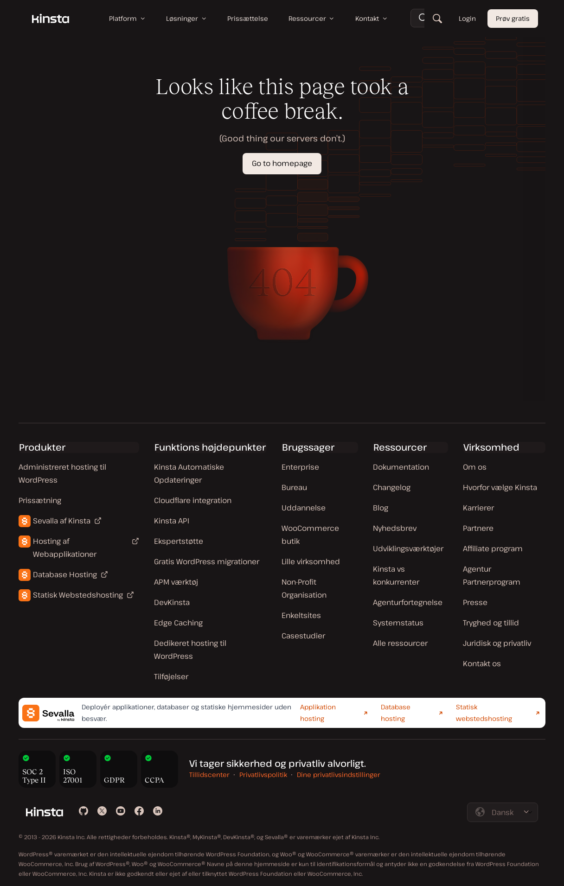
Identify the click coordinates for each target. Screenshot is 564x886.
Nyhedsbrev (395, 528)
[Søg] (437, 18)
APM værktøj (176, 582)
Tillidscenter (209, 774)
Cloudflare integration (192, 500)
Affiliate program (493, 548)
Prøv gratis (513, 18)
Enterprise (300, 467)
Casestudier (303, 636)
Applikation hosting (318, 712)
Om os (475, 467)
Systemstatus (398, 623)
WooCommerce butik (310, 534)
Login (467, 18)
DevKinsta (172, 602)
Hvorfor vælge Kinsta (500, 487)
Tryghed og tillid (491, 623)
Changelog (391, 487)
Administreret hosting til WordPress (62, 473)
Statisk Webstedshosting (78, 595)
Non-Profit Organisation (304, 588)
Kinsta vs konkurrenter (396, 575)
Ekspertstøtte (178, 541)
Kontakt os (482, 663)
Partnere (478, 528)
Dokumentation (401, 467)
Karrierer (478, 508)
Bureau (294, 487)
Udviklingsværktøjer (408, 548)
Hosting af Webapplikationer (64, 547)
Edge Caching (178, 623)
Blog (380, 508)
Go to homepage (282, 163)
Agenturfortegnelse (407, 602)
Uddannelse (304, 508)
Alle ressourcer (400, 643)
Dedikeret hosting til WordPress (190, 649)
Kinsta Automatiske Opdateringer (189, 473)
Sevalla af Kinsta (61, 521)
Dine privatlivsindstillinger (338, 774)
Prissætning (40, 500)
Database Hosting (65, 574)
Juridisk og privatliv (497, 643)
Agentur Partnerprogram (491, 575)
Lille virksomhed (311, 561)
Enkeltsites (301, 615)
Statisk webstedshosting (484, 712)
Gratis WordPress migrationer (206, 561)
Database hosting (395, 712)
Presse (475, 602)
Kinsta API (171, 521)
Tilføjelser (171, 676)
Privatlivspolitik (263, 774)
